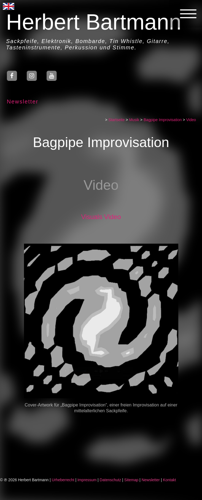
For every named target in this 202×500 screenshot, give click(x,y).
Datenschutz (110, 480)
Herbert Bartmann (93, 22)
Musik (135, 120)
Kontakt (169, 480)
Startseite (117, 120)
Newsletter (22, 102)
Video (191, 120)
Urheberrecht (63, 480)
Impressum (86, 480)
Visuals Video (102, 216)
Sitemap (131, 480)
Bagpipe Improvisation (163, 120)
